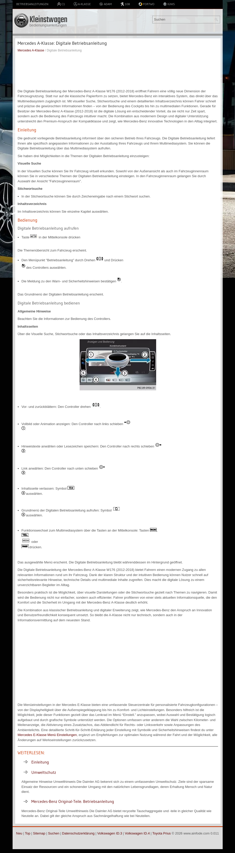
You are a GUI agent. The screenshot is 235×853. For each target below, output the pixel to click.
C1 (61, 4)
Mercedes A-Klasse (31, 50)
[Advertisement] (118, 70)
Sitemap (39, 833)
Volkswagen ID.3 (109, 833)
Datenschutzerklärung (78, 833)
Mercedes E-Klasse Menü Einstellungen (47, 735)
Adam (105, 4)
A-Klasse (82, 4)
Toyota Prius (161, 833)
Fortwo (146, 4)
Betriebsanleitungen (32, 4)
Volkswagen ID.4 (137, 833)
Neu (19, 833)
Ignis (169, 4)
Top (27, 833)
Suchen (53, 833)
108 (125, 4)
